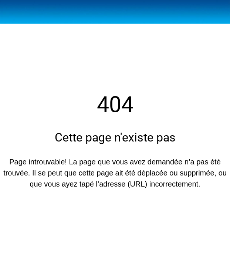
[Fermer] (11, 11)
